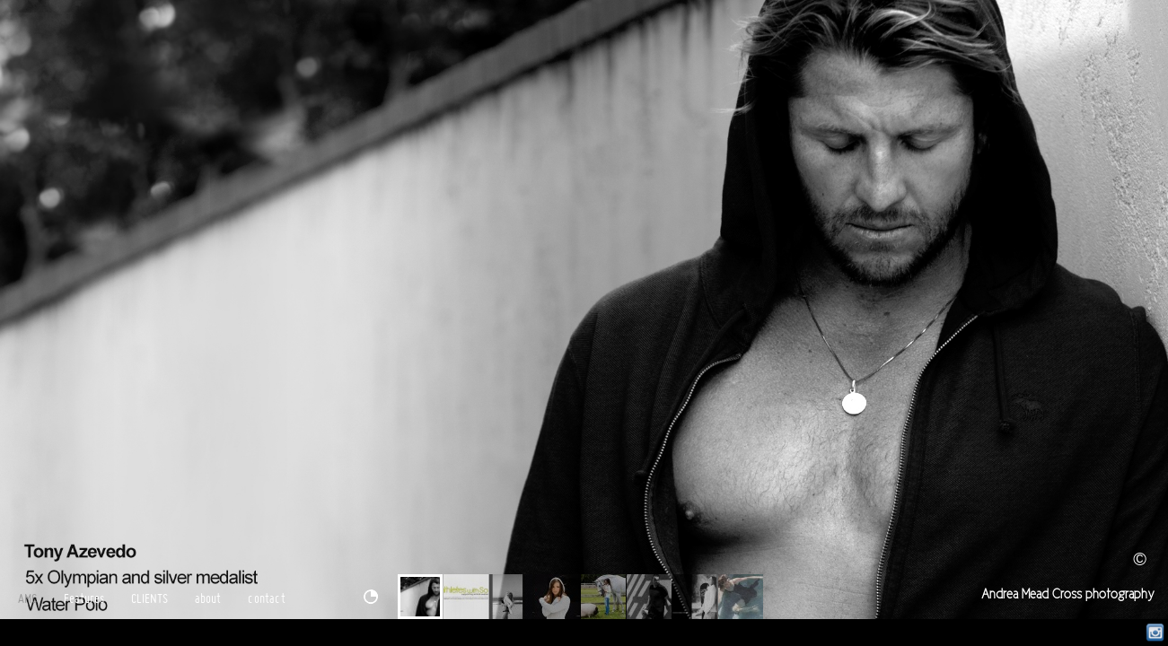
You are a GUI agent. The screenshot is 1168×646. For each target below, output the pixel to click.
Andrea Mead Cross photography (1068, 594)
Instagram (1155, 633)
